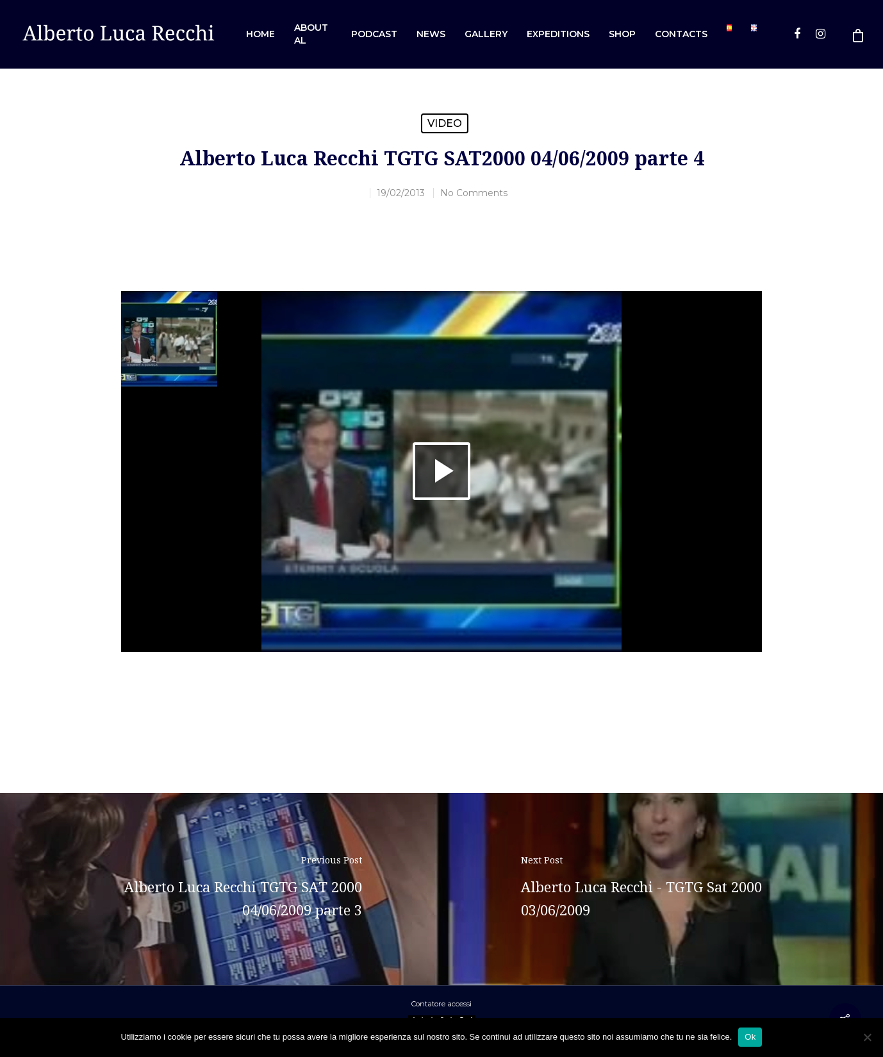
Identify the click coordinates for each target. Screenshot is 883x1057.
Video (444, 123)
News (431, 34)
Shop (622, 34)
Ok (750, 1037)
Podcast (374, 34)
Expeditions (558, 34)
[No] (867, 1037)
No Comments (474, 193)
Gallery (486, 34)
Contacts (681, 34)
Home (260, 34)
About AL (311, 34)
